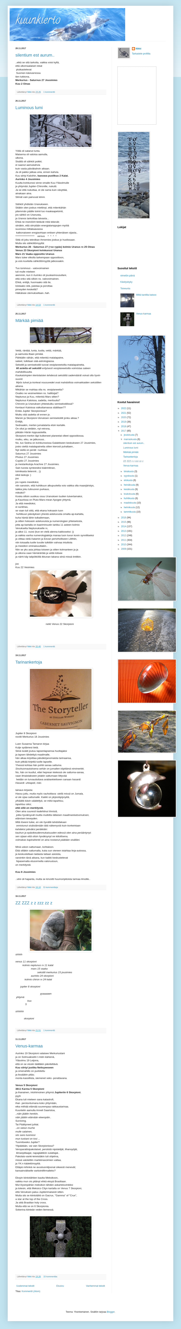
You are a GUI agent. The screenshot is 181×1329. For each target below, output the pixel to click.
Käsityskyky (126, 282)
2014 (124, 526)
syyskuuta (129, 475)
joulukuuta (129, 435)
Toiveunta (125, 288)
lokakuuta (129, 471)
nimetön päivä (127, 275)
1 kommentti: (49, 92)
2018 (124, 426)
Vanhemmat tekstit (95, 1286)
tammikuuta (130, 511)
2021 (124, 413)
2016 (124, 517)
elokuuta (128, 480)
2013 (124, 531)
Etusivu (60, 1286)
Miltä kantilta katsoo (146, 294)
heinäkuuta (130, 485)
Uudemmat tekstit (25, 1286)
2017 (124, 430)
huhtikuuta (129, 498)
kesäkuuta (129, 489)
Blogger (111, 1312)
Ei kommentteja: (51, 887)
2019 (124, 421)
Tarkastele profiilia (141, 53)
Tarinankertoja (28, 662)
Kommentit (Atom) (31, 1291)
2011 (124, 540)
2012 (124, 535)
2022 (124, 408)
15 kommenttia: (50, 1276)
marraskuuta (130, 439)
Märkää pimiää (29, 320)
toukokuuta (130, 494)
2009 (124, 549)
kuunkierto (37, 21)
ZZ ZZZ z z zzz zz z (33, 902)
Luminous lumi (29, 107)
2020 (124, 417)
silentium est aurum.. (34, 55)
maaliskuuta (130, 502)
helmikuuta (130, 507)
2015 (124, 522)
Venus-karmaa (29, 1046)
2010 (124, 544)
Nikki (138, 48)
